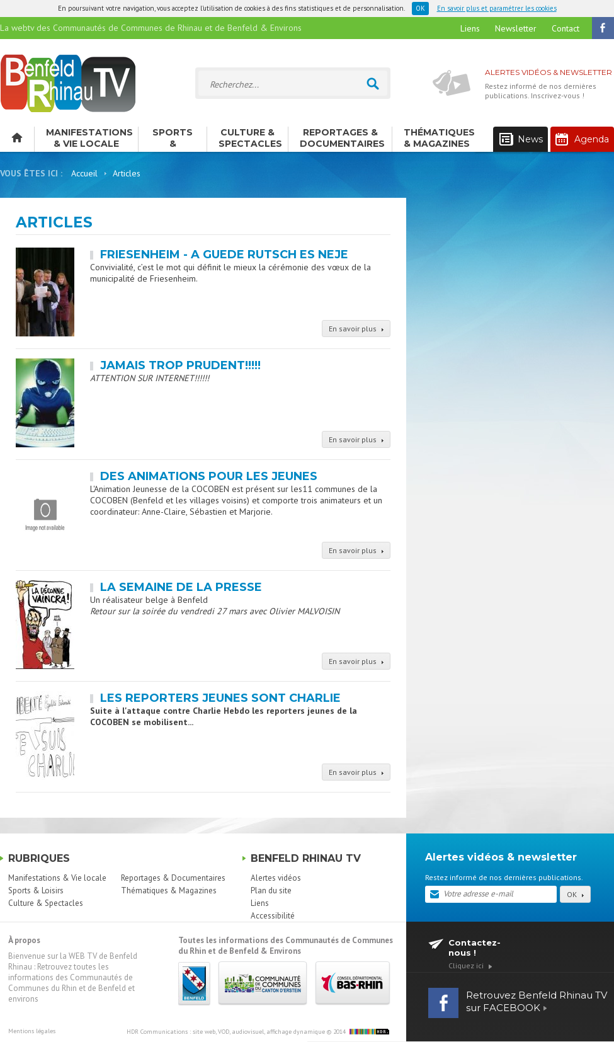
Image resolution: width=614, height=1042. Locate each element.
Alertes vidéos (276, 878)
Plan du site (271, 890)
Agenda (582, 139)
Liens (470, 28)
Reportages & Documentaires (342, 138)
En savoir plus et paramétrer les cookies (497, 8)
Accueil (84, 173)
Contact (565, 28)
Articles (126, 173)
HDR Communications (226, 1032)
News (521, 139)
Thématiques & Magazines (439, 138)
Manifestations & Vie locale (89, 138)
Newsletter (516, 28)
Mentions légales (31, 1031)
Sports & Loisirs (172, 139)
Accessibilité (273, 915)
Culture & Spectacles (250, 138)
